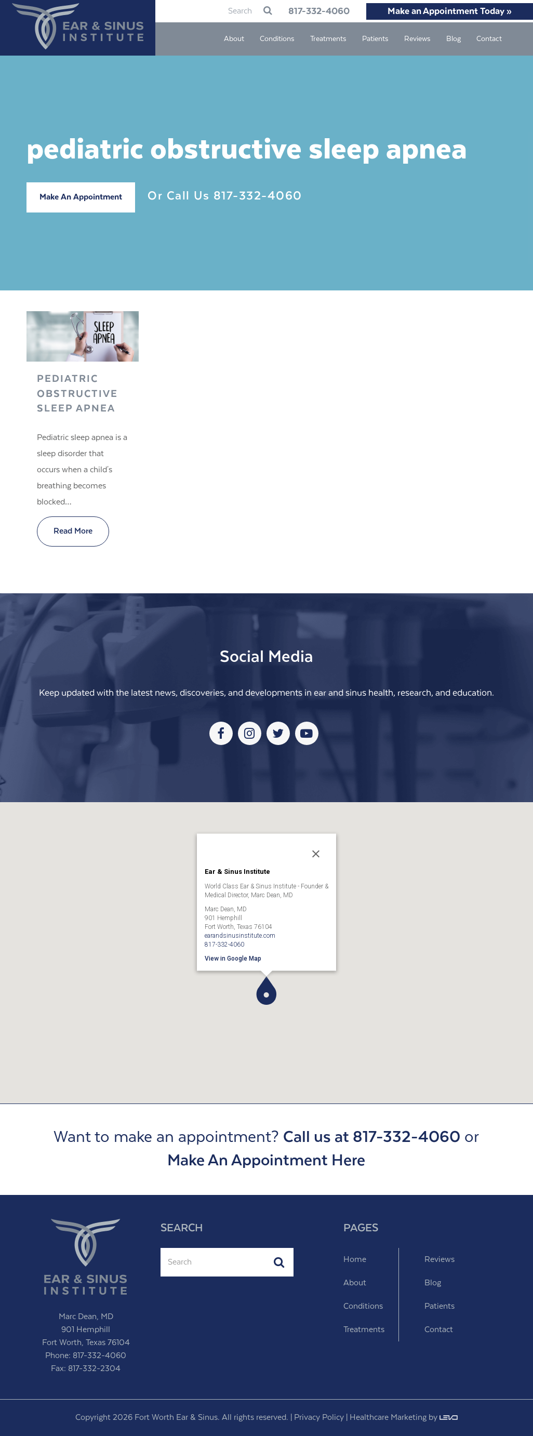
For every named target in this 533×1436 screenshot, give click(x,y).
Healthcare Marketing (388, 1417)
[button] (266, 990)
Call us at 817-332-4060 (371, 1137)
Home (354, 1260)
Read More (73, 531)
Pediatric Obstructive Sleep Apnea (77, 394)
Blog (432, 1283)
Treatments (363, 1330)
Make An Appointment (80, 197)
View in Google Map (233, 958)
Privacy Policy (319, 1417)
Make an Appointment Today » (450, 11)
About (354, 1283)
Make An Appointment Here (266, 1161)
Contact (438, 1330)
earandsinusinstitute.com (240, 935)
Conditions (363, 1306)
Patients (439, 1306)
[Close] (315, 853)
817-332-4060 (314, 11)
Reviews (439, 1260)
